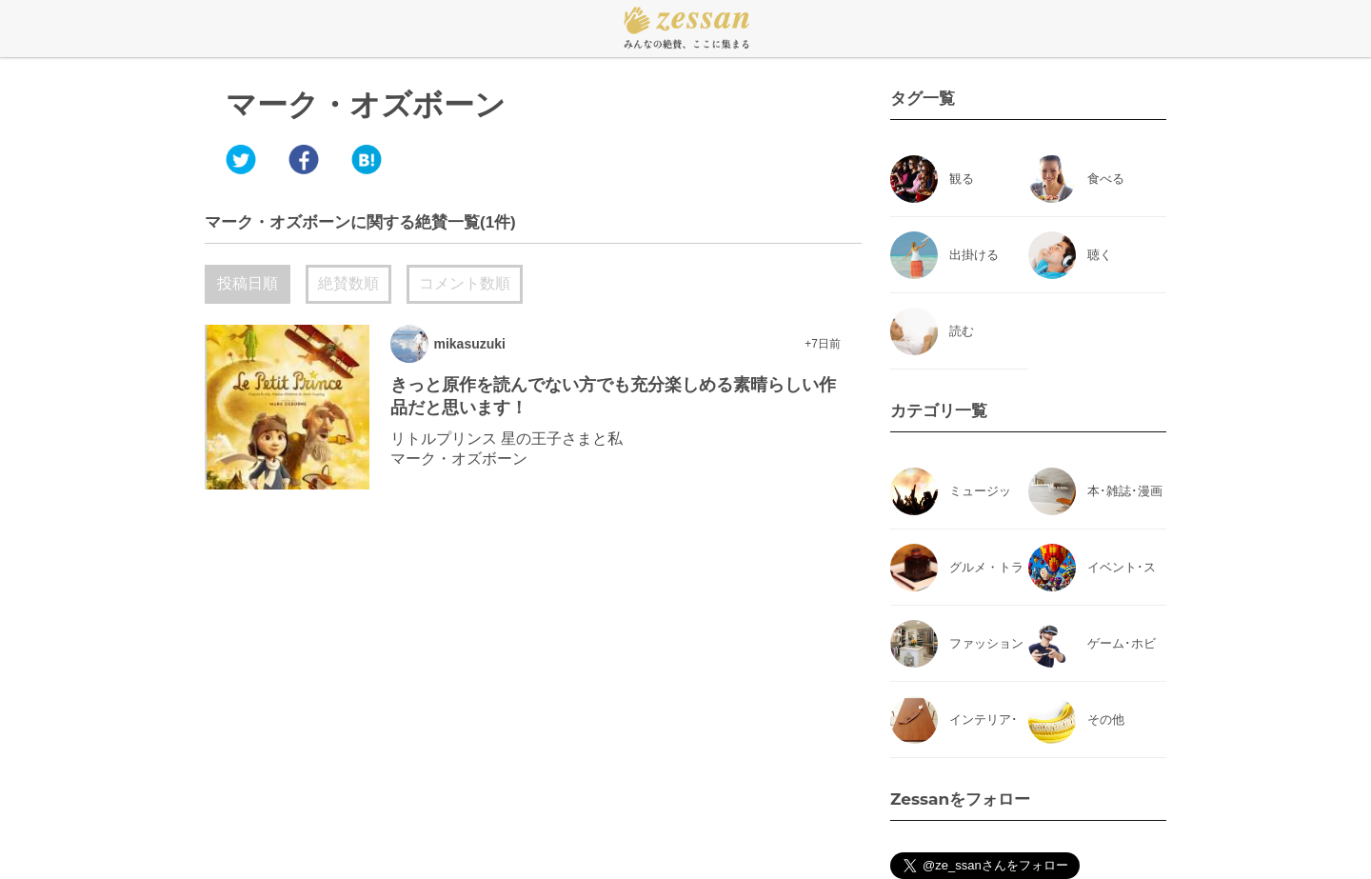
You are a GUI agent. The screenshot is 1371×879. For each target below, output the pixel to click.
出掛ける (974, 255)
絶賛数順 (348, 283)
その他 (1105, 719)
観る (961, 178)
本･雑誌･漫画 (1124, 491)
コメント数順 (464, 283)
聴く (1099, 255)
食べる (1105, 178)
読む (961, 331)
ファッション (986, 643)
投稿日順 (247, 283)
